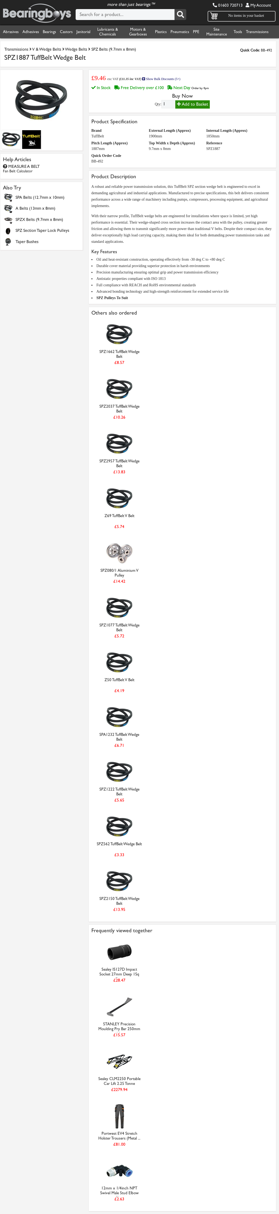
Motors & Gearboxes (138, 32)
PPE (196, 31)
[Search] (180, 14)
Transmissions (257, 31)
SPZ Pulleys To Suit (112, 298)
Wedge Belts (76, 49)
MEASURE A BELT (21, 168)
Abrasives (11, 31)
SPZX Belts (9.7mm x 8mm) (39, 219)
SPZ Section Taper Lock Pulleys (42, 230)
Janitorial (83, 31)
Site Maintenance (216, 32)
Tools (238, 31)
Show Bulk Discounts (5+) (161, 79)
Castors (66, 31)
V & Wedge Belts (46, 49)
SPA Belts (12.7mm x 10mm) (39, 197)
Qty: (158, 104)
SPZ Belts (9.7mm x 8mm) (113, 49)
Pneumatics (179, 31)
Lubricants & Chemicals (107, 32)
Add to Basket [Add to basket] (192, 104)
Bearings (49, 31)
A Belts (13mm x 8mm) (35, 208)
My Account (258, 5)
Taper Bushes (26, 241)
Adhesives (30, 31)
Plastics (161, 31)
